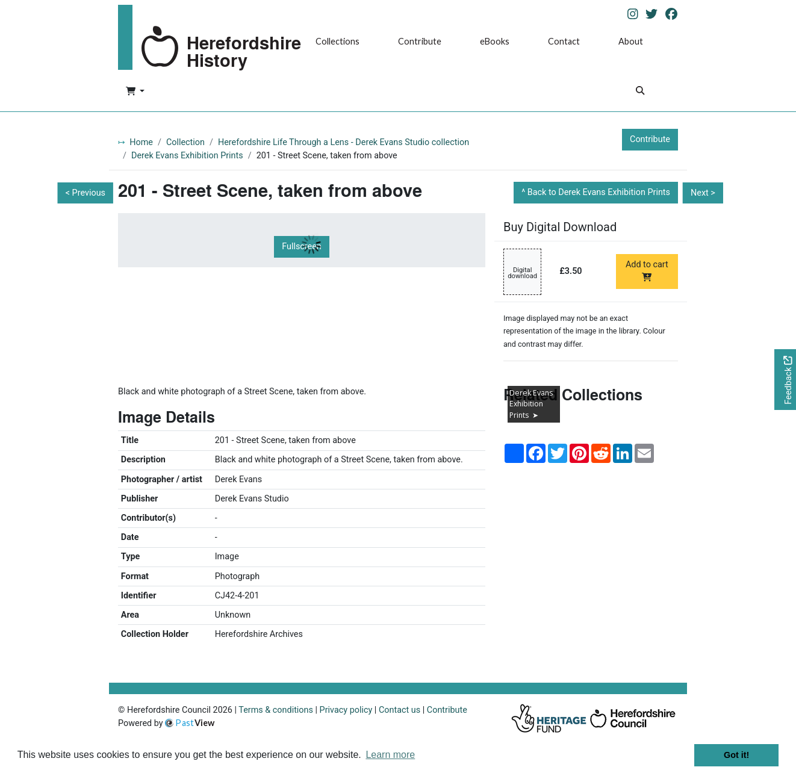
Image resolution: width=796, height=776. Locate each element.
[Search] (640, 91)
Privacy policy (346, 710)
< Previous (85, 193)
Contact (564, 41)
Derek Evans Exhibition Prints (187, 156)
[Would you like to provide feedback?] (785, 379)
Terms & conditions (275, 710)
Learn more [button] (390, 755)
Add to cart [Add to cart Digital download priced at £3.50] (647, 270)
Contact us (399, 710)
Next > (703, 193)
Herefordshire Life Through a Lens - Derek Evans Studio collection (343, 142)
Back (598, 192)
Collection (185, 142)
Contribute (419, 41)
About (630, 41)
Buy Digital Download (560, 227)
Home (141, 142)
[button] (135, 92)
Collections (337, 41)
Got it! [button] (736, 755)
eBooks (494, 41)
